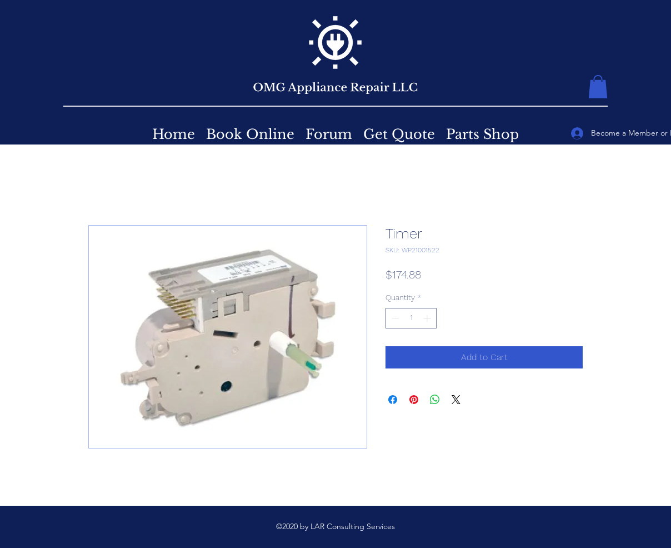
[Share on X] (456, 399)
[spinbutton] (411, 318)
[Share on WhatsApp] (435, 399)
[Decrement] (394, 318)
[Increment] (428, 318)
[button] (598, 86)
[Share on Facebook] (392, 399)
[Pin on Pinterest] (413, 399)
